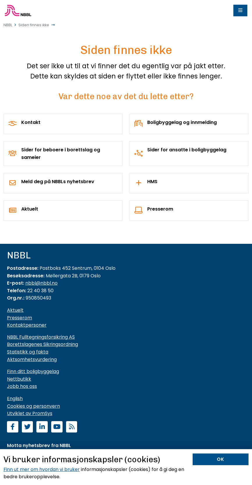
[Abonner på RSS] (71, 427)
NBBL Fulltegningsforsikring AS (41, 337)
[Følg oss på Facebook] (12, 427)
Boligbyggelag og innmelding (182, 122)
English (15, 398)
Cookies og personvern (33, 406)
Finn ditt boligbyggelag (33, 371)
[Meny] (240, 10)
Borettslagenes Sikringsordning (42, 344)
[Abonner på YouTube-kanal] (57, 427)
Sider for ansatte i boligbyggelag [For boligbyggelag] (186, 149)
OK (220, 459)
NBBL (7, 24)
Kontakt (30, 122)
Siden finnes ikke (33, 24)
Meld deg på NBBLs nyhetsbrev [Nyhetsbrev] (57, 181)
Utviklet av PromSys (29, 413)
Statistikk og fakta (27, 352)
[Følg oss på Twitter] (27, 427)
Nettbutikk (19, 379)
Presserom (160, 209)
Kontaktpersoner (27, 325)
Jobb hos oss (22, 386)
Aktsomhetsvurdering (32, 359)
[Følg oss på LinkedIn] (42, 427)
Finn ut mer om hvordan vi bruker (41, 469)
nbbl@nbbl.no (41, 283)
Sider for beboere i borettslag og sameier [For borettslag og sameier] (60, 153)
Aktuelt (29, 209)
